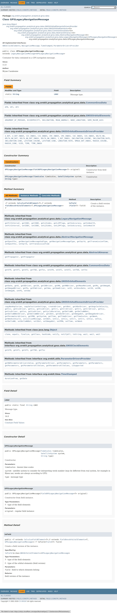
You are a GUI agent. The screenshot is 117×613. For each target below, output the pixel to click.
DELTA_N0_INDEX (48, 138)
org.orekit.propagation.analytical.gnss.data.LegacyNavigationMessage (56, 37)
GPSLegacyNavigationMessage (101, 37)
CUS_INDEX (89, 136)
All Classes (6, 7)
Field (19, 10)
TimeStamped (46, 46)
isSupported (77, 366)
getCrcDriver (66, 309)
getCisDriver (43, 309)
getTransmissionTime (97, 241)
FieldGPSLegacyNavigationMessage (50, 169)
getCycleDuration (51, 311)
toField (72, 203)
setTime (69, 321)
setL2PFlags (59, 226)
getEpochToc (11, 241)
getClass (35, 334)
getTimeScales (81, 316)
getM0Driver (68, 286)
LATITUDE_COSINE (32, 141)
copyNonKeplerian (13, 306)
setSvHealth (89, 226)
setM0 (97, 288)
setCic (56, 319)
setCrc (72, 319)
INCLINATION (48, 120)
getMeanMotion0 (83, 286)
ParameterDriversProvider (66, 46)
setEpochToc (11, 244)
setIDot (37, 321)
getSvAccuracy (74, 223)
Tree (33, 3)
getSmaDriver (59, 288)
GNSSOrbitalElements (98, 115)
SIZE (21, 143)
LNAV (56, 94)
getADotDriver (79, 306)
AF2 (17, 107)
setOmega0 (9, 291)
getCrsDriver (89, 309)
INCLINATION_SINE (13, 141)
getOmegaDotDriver (94, 314)
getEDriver (26, 286)
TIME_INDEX (36, 143)
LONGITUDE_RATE (65, 141)
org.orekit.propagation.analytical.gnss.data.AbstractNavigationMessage (52, 35)
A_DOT (7, 136)
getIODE (35, 223)
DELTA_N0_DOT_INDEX (29, 138)
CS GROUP (22, 601)
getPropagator (12, 257)
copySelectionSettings (35, 306)
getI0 (36, 286)
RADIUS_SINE (11, 143)
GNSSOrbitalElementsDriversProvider (82, 131)
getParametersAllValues (32, 366)
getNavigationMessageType (62, 241)
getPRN (31, 316)
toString (77, 334)
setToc (84, 270)
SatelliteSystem (66, 176)
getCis (31, 309)
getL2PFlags (59, 223)
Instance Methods (29, 196)
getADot (67, 306)
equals (15, 334)
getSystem (41, 316)
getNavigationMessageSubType (33, 241)
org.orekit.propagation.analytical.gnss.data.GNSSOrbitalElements (39, 29)
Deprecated (41, 3)
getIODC (25, 223)
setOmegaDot (49, 321)
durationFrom (11, 378)
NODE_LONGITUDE (78, 120)
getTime (52, 316)
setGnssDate (79, 288)
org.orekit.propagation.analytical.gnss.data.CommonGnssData (41, 31)
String (16, 94)
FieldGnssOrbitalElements (18, 206)
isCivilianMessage (32, 319)
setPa (19, 291)
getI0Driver (47, 286)
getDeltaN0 (67, 311)
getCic (8, 309)
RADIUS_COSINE (100, 141)
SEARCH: (87, 7)
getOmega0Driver (13, 288)
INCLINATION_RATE (101, 138)
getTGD (33, 270)
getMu (95, 286)
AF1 (11, 107)
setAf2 (67, 270)
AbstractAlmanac (98, 252)
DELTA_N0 (100, 136)
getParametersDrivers (15, 316)
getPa (25, 288)
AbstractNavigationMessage (77, 237)
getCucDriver (11, 311)
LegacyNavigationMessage (23, 54)
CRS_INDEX (66, 136)
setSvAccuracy (74, 226)
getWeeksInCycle (13, 319)
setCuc (89, 319)
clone (7, 334)
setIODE (35, 226)
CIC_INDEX (31, 136)
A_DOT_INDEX (18, 136)
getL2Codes (46, 223)
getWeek (93, 316)
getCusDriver (34, 311)
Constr (25, 10)
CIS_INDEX (42, 136)
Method (33, 10)
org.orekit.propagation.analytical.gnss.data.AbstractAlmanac (44, 33)
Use (27, 3)
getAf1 (16, 270)
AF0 (6, 107)
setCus (98, 319)
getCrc (55, 309)
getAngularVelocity (98, 306)
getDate (8, 286)
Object (53, 330)
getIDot (50, 314)
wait (85, 334)
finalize (25, 334)
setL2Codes (46, 226)
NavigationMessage (31, 46)
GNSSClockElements (11, 46)
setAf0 (50, 270)
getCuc (101, 309)
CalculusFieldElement (27, 203)
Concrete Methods (51, 196)
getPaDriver (36, 288)
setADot (46, 319)
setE (69, 288)
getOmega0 (105, 286)
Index (50, 3)
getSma (47, 288)
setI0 (90, 288)
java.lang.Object (10, 24)
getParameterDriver (45, 363)
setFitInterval (12, 226)
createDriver (54, 306)
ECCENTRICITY (33, 120)
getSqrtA (81, 241)
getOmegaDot (77, 314)
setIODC (25, 226)
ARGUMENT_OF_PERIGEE (15, 120)
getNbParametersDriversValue (19, 363)
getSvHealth (89, 223)
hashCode (46, 334)
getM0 (57, 286)
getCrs (78, 309)
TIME (27, 143)
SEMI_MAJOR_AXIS (95, 120)
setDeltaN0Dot (24, 321)
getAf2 (25, 270)
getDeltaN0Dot (82, 311)
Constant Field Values (14, 423)
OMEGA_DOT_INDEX (83, 141)
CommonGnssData (96, 102)
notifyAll (66, 334)
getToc (42, 270)
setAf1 (59, 270)
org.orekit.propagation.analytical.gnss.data (30, 16)
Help (56, 3)
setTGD (76, 270)
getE (16, 286)
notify (56, 334)
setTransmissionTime (39, 244)
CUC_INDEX (77, 136)
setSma (27, 291)
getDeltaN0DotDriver (15, 314)
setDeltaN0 (10, 321)
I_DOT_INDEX (63, 138)
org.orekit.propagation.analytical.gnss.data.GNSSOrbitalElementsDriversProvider (41, 26)
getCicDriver (19, 309)
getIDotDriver (63, 314)
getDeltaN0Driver (35, 314)
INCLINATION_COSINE (81, 138)
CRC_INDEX (54, 136)
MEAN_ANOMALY (62, 120)
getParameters (64, 363)
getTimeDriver (65, 316)
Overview (5, 3)
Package (13, 3)
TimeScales (39, 176)
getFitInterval (12, 223)
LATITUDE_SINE (49, 141)
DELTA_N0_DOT (11, 138)
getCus (23, 311)
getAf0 (8, 270)
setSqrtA (23, 244)
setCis (64, 319)
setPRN (60, 321)
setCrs (81, 319)
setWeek (78, 321)
